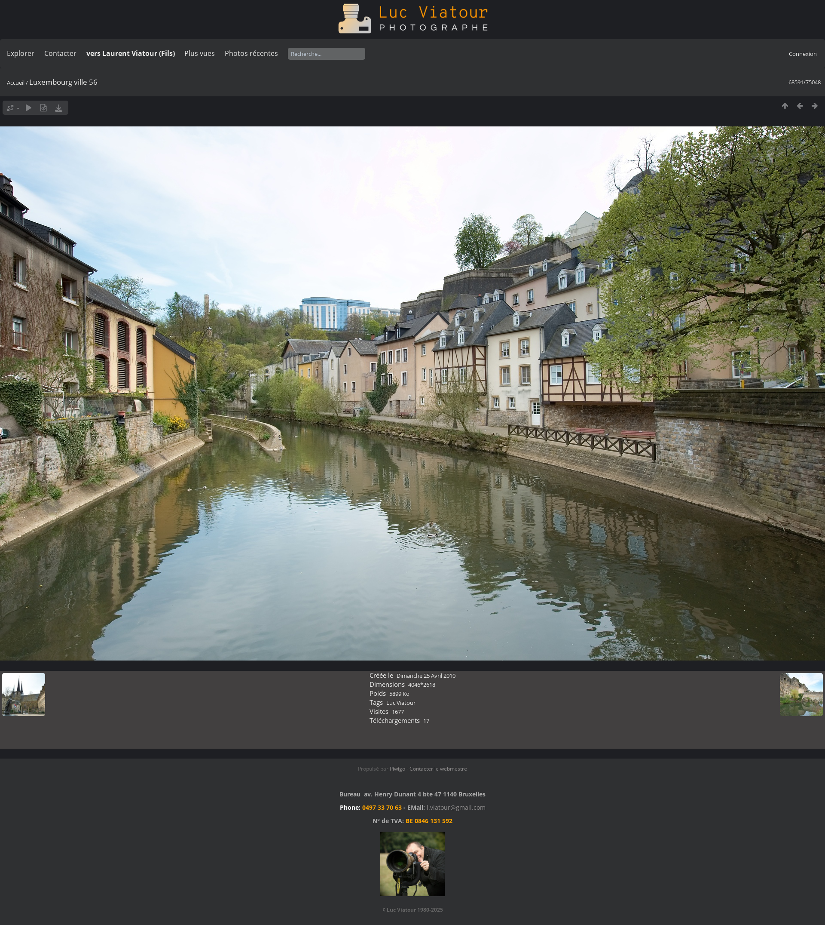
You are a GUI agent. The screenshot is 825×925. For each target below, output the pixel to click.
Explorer (20, 53)
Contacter (60, 53)
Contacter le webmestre (438, 768)
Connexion (803, 54)
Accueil (15, 82)
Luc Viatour (401, 703)
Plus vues (199, 53)
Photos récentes (251, 53)
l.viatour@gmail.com (456, 807)
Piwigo (397, 768)
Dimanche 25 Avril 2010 (426, 675)
